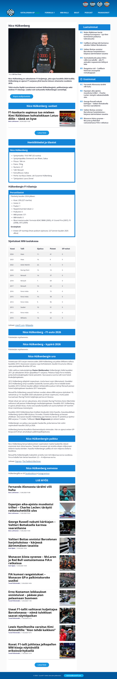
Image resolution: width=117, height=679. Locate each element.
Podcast (89, 12)
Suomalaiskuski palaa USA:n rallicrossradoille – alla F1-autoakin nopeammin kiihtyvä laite (96, 61)
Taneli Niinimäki (14, 583)
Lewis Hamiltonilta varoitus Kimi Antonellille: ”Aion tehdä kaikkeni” (32, 628)
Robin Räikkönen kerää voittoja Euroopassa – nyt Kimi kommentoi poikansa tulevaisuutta (96, 35)
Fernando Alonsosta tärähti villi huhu (30, 488)
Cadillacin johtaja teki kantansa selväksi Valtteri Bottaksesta (96, 44)
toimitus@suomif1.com (73, 675)
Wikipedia (29, 325)
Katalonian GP (30, 12)
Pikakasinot (103, 12)
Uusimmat (89, 79)
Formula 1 (50, 12)
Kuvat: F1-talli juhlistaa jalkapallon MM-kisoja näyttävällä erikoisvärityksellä (32, 647)
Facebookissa (30, 473)
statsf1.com (20, 325)
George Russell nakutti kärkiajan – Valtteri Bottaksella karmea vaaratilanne (32, 525)
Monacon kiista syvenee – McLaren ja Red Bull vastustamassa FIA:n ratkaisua (32, 560)
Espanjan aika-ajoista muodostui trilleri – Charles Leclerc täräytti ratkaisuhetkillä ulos (30, 507)
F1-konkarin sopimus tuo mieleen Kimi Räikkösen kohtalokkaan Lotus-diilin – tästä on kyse (33, 115)
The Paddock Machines (31, 461)
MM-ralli (64, 12)
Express (18, 461)
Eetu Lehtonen (13, 121)
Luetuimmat (90, 27)
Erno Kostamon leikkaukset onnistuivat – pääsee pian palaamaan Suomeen (27, 595)
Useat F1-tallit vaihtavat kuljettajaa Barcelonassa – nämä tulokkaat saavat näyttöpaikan (32, 612)
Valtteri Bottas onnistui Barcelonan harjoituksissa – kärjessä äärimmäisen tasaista (32, 542)
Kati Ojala (11, 548)
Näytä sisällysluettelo (21, 96)
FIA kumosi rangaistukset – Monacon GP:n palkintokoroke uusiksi (29, 577)
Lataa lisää (42, 133)
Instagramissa (43, 473)
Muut (76, 12)
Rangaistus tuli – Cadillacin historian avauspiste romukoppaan (94, 70)
